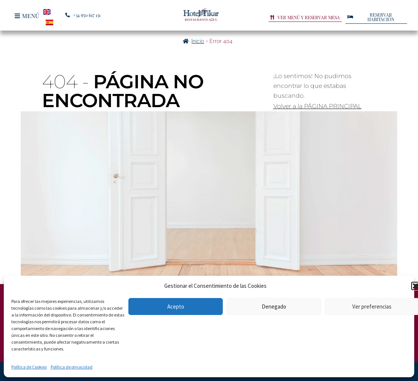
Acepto (175, 306)
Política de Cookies (29, 367)
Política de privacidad (72, 367)
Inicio (197, 41)
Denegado (274, 306)
